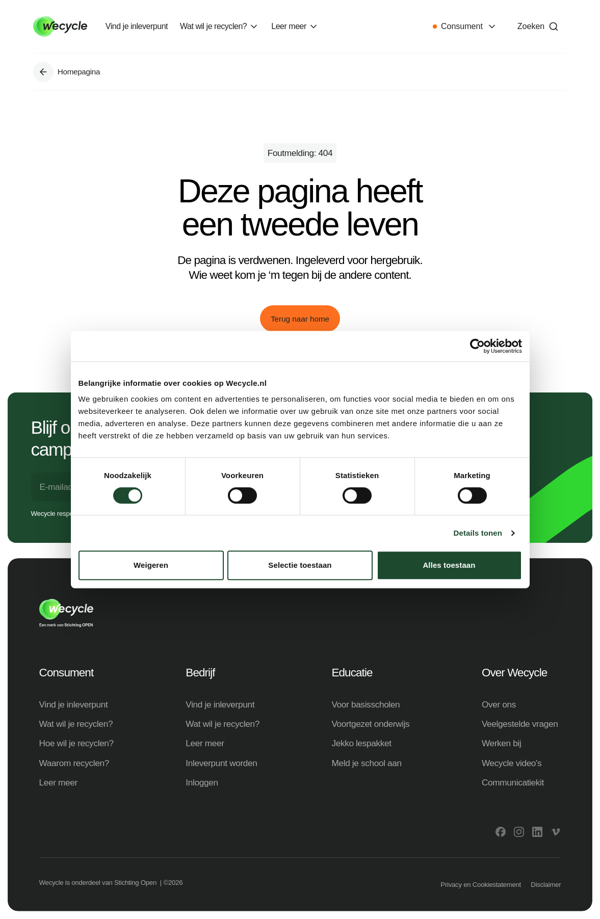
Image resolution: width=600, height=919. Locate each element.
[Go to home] (60, 26)
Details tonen (478, 533)
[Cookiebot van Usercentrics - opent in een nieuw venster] (477, 346)
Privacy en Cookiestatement (480, 884)
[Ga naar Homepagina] (43, 72)
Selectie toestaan (299, 565)
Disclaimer (546, 884)
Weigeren (151, 565)
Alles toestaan (449, 565)
